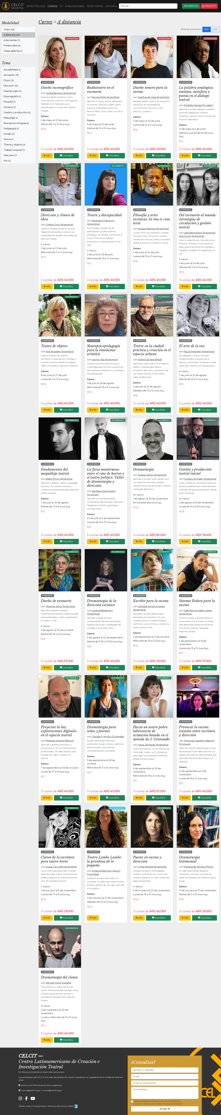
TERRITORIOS (95, 6)
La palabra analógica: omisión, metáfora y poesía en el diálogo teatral (196, 94)
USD (214, 29)
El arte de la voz (192, 346)
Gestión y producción (17, 112)
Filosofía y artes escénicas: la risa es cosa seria (151, 219)
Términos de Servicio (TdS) (60, 1106)
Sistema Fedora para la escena (197, 603)
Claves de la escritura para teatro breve (57, 859)
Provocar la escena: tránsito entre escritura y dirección (197, 731)
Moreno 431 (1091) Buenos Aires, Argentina (41, 1085)
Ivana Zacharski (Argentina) (153, 744)
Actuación (11, 75)
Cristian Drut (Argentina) (59, 224)
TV (61, 6)
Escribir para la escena (151, 601)
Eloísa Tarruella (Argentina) (61, 866)
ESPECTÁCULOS (35, 6)
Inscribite (66, 155)
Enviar (165, 1109)
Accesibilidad (12, 69)
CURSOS (52, 6)
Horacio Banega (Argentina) (153, 228)
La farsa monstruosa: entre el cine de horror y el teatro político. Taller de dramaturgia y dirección (105, 477)
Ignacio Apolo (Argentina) (152, 475)
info (46, 155)
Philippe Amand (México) (60, 740)
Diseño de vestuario (56, 601)
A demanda (12, 40)
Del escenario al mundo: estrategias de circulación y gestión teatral (197, 221)
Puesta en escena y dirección (147, 859)
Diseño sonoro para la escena (150, 90)
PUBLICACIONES (74, 6)
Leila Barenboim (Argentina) (199, 232)
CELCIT (28, 1056)
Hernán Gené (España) (58, 983)
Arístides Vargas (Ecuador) (198, 105)
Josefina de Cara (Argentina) (153, 97)
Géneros (10, 107)
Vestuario (10, 155)
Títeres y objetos (14, 144)
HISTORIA (111, 6)
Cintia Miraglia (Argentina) (152, 866)
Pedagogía (11, 128)
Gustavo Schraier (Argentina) (200, 479)
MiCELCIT (209, 6)
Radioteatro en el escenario (100, 90)
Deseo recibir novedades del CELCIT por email (158, 1102)
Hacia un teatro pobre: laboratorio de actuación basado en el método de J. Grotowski (151, 733)
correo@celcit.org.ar (31, 1090)
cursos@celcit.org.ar (52, 1090)
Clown (9, 80)
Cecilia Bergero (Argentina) (61, 93)
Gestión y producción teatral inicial (195, 471)
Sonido (9, 134)
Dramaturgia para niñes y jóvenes (101, 729)
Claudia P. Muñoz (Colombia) (108, 736)
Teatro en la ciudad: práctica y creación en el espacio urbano (152, 350)
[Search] (148, 6)
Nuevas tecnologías (16, 123)
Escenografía (12, 96)
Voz (7, 160)
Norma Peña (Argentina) (105, 97)
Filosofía (9, 101)
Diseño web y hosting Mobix (32, 1106)
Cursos (45, 22)
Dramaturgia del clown (59, 977)
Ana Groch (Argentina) (191, 236)
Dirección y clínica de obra (58, 217)
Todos (9, 29)
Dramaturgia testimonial (189, 859)
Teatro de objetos (54, 346)
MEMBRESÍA (191, 6)
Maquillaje (11, 118)
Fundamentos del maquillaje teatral (55, 471)
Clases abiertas (13, 51)
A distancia (12, 35)
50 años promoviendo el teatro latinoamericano (41, 1072)
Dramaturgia (12, 91)
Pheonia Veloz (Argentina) (60, 606)
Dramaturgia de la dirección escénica (101, 603)
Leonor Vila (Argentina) (105, 359)
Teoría (8, 139)
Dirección (11, 85)
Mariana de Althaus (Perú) (198, 866)
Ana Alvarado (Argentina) (60, 351)
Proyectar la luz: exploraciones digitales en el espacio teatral (59, 731)
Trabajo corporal (14, 150)
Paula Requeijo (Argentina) (199, 351)
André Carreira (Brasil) (150, 359)
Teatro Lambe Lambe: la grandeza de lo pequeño (104, 861)
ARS (206, 29)
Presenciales (12, 45)
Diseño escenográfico (57, 88)
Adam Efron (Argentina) (59, 479)
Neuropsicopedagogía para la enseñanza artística (103, 350)
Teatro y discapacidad (104, 215)
